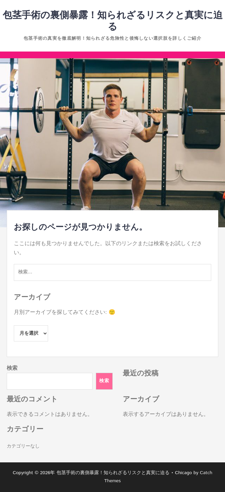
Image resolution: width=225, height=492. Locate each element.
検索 (12, 368)
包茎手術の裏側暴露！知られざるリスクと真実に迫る (113, 21)
